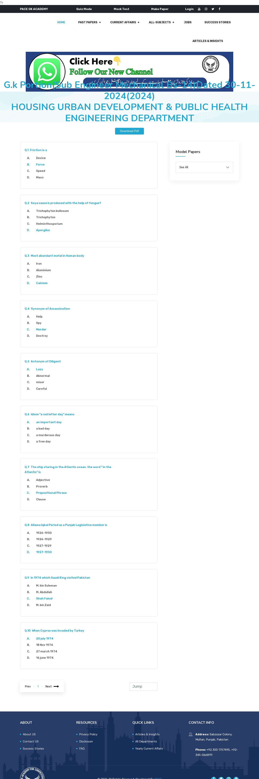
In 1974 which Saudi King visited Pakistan (59, 563)
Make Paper (160, 9)
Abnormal (44, 362)
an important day (50, 408)
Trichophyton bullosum (53, 197)
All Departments (146, 727)
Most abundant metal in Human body (56, 241)
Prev (28, 672)
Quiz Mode (84, 9)
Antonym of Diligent (44, 347)
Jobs (146, 24)
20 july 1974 (46, 624)
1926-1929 (45, 525)
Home (25, 24)
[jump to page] (143, 672)
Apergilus (44, 216)
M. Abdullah (45, 578)
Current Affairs (84, 24)
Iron (40, 249)
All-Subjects (120, 24)
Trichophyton (47, 203)
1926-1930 (45, 519)
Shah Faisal (45, 584)
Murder (42, 315)
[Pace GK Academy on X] (221, 766)
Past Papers (50, 24)
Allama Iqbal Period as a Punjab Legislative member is (67, 511)
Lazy (40, 355)
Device (42, 144)
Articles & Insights (215, 24)
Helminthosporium (50, 209)
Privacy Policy (88, 720)
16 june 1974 (46, 643)
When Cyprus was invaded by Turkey (56, 616)
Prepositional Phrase (52, 479)
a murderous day (49, 421)
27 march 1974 (48, 637)
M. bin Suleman (47, 571)
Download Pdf (129, 117)
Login (189, 9)
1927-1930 (45, 538)
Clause (42, 485)
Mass (41, 163)
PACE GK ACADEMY (34, 9)
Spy (40, 309)
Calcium (43, 269)
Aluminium (44, 256)
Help (40, 302)
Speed (41, 157)
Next (52, 672)
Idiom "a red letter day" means (51, 400)
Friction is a (37, 136)
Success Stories (174, 24)
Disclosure (86, 727)
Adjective (44, 466)
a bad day (44, 414)
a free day (44, 427)
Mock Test (121, 9)
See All (183, 153)
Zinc (40, 262)
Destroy (43, 321)
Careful (42, 374)
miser (41, 368)
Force (41, 150)
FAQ (82, 734)
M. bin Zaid (44, 591)
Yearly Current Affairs (149, 734)
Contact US (31, 727)
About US (29, 720)
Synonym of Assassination (48, 294)
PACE (158, 765)
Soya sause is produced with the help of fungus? (64, 189)
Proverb (43, 472)
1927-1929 (45, 531)
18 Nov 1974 (45, 631)
